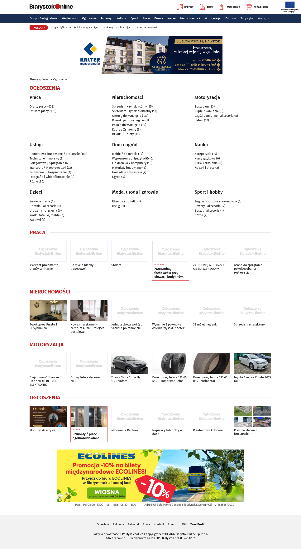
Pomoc (172, 524)
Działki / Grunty (123, 134)
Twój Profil (197, 524)
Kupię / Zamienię (124, 129)
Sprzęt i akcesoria (207, 210)
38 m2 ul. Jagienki (205, 324)
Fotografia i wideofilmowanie (50, 177)
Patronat (133, 524)
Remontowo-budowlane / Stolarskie (55, 154)
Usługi (199, 120)
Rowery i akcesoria (208, 206)
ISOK (184, 524)
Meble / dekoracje (124, 154)
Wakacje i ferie (40, 201)
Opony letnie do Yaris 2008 (85, 379)
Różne (34, 181)
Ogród (116, 177)
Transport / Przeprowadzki (48, 167)
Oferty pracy (38, 106)
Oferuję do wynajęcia (126, 116)
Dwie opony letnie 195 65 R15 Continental (210, 379)
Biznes (158, 18)
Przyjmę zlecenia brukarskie (245, 432)
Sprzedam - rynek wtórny (129, 106)
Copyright (152, 534)
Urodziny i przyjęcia (43, 210)
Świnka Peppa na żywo (86, 27)
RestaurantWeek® (147, 27)
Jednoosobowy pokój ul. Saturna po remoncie (127, 326)
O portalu (103, 524)
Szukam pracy (39, 111)
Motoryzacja (212, 18)
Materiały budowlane (127, 167)
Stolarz (116, 265)
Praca (146, 18)
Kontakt (159, 524)
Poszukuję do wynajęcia (128, 120)
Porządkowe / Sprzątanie (47, 163)
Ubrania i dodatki (124, 201)
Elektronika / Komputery (129, 163)
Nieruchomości (190, 18)
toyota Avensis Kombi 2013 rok (252, 379)
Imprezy (185, 7)
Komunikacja (257, 7)
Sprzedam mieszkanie (249, 324)
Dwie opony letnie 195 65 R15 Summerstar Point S (169, 379)
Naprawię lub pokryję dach (167, 432)
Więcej (263, 18)
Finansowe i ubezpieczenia (48, 172)
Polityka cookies (132, 534)
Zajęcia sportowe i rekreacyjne (216, 201)
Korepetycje (203, 154)
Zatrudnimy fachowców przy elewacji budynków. (169, 273)
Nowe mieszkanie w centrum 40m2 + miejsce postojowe (87, 328)
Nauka (171, 18)
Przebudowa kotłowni (208, 430)
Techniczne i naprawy (44, 158)
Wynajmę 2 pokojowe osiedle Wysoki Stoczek (168, 326)
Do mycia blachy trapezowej (81, 266)
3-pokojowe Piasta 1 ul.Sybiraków (43, 326)
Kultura (121, 18)
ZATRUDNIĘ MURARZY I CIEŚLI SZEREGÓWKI (208, 266)
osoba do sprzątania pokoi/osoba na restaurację (248, 268)
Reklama (118, 524)
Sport (134, 18)
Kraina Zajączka (125, 27)
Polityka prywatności (106, 534)
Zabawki (35, 220)
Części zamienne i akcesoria (214, 116)
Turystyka (247, 18)
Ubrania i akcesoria (43, 206)
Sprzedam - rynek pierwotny (131, 111)
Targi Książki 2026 (61, 27)
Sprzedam (202, 106)
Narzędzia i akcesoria (127, 172)
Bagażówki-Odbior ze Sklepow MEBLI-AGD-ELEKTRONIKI (44, 381)
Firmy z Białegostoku (43, 18)
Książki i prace (205, 167)
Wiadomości (70, 18)
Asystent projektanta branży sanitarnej (44, 266)
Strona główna (39, 79)
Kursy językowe (205, 158)
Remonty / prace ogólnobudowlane (86, 436)
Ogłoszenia (230, 7)
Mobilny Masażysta (43, 430)
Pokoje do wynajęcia (126, 125)
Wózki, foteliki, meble (45, 215)
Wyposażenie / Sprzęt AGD (130, 158)
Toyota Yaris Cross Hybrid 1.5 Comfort (128, 379)
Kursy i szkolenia (206, 163)
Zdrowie (230, 18)
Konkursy (108, 27)
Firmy (206, 7)
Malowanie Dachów (124, 430)
